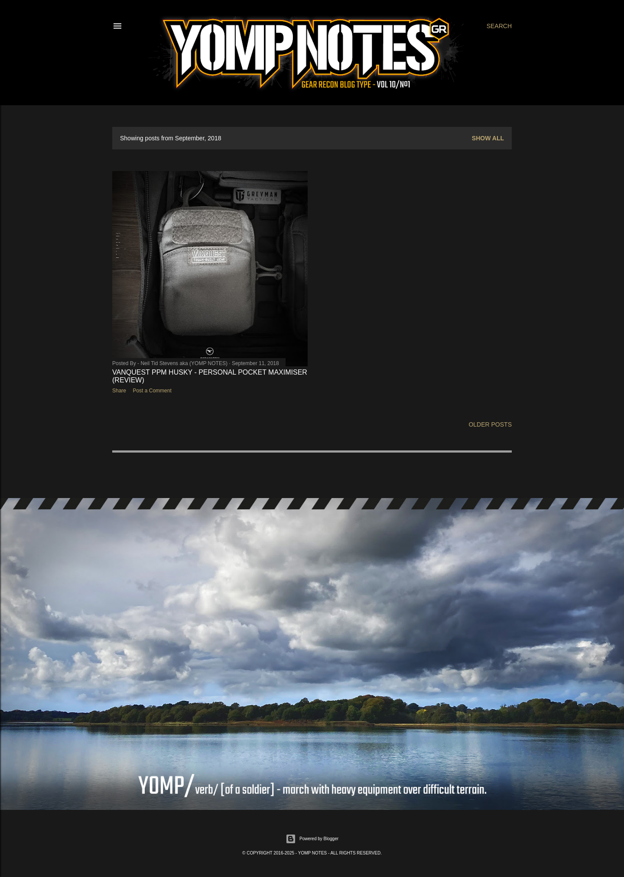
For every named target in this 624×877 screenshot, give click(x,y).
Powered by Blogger (312, 839)
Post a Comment (152, 391)
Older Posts (490, 424)
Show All (488, 138)
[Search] (499, 26)
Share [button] (119, 391)
